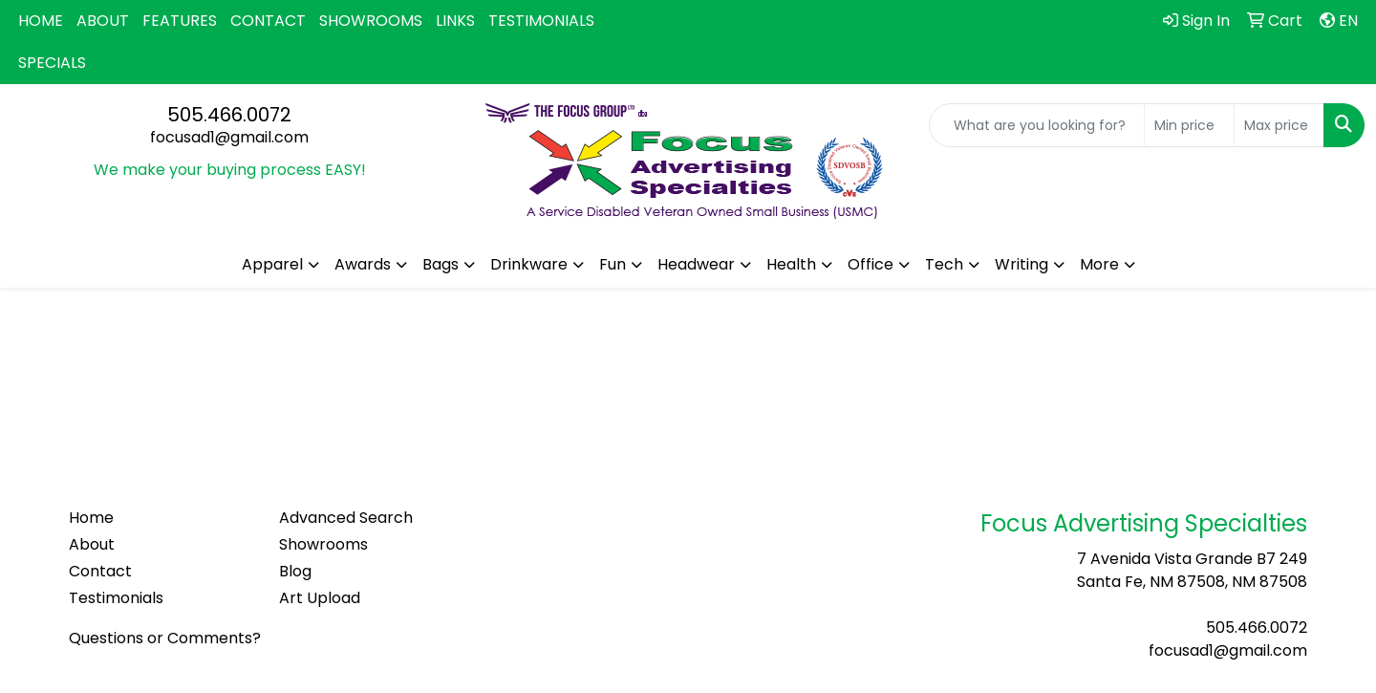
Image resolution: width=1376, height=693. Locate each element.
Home (91, 518)
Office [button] (870, 264)
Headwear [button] (696, 264)
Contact (100, 571)
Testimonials (116, 598)
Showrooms (323, 544)
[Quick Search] (1037, 125)
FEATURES (179, 21)
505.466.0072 (229, 114)
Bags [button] (440, 264)
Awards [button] (362, 264)
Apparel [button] (272, 264)
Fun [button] (612, 264)
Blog (295, 571)
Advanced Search (346, 518)
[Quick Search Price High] (1279, 125)
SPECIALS (52, 63)
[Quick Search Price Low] (1189, 125)
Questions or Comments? (165, 638)
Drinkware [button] (529, 264)
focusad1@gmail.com (229, 137)
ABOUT (102, 21)
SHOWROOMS (370, 21)
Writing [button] (1021, 264)
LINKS (455, 21)
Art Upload (319, 598)
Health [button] (791, 264)
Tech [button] (944, 264)
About (92, 544)
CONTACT (268, 21)
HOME (40, 21)
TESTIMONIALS (541, 21)
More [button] (1099, 264)
